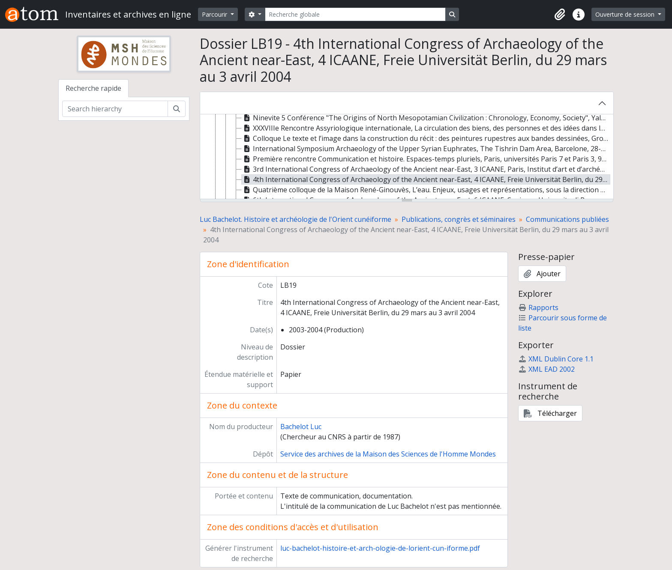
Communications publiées (567, 219)
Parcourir (215, 14)
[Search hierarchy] (115, 109)
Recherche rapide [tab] (93, 88)
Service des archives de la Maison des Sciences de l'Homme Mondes (388, 454)
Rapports (538, 307)
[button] (559, 14)
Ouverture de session (625, 14)
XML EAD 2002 (546, 369)
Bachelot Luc (300, 426)
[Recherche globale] (355, 14)
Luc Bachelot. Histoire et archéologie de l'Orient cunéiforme (295, 219)
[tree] (406, 157)
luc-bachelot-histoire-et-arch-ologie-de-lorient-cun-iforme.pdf (380, 548)
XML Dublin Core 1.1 (556, 359)
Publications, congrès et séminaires (459, 219)
